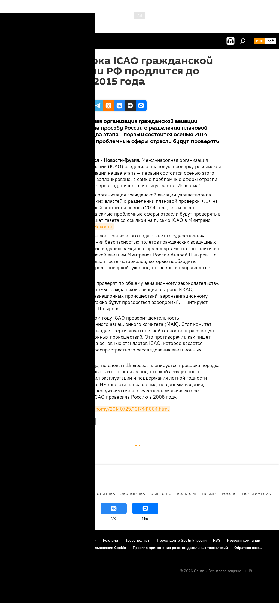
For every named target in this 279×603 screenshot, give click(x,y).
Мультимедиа (256, 493)
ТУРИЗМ (209, 493)
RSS (216, 540)
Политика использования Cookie (97, 547)
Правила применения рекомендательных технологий (180, 547)
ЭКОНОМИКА (132, 493)
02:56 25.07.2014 (73, 93)
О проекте (15, 540)
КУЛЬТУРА (186, 493)
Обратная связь (248, 547)
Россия (65, 421)
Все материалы (73, 493)
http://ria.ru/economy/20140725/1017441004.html (114, 409)
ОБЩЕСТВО (161, 493)
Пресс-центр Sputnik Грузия (182, 540)
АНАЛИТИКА (40, 493)
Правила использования (75, 540)
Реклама (110, 540)
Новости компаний (243, 540)
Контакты (39, 540)
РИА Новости (97, 226)
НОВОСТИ (85, 421)
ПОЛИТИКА (104, 493)
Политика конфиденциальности (34, 547)
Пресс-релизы (137, 540)
